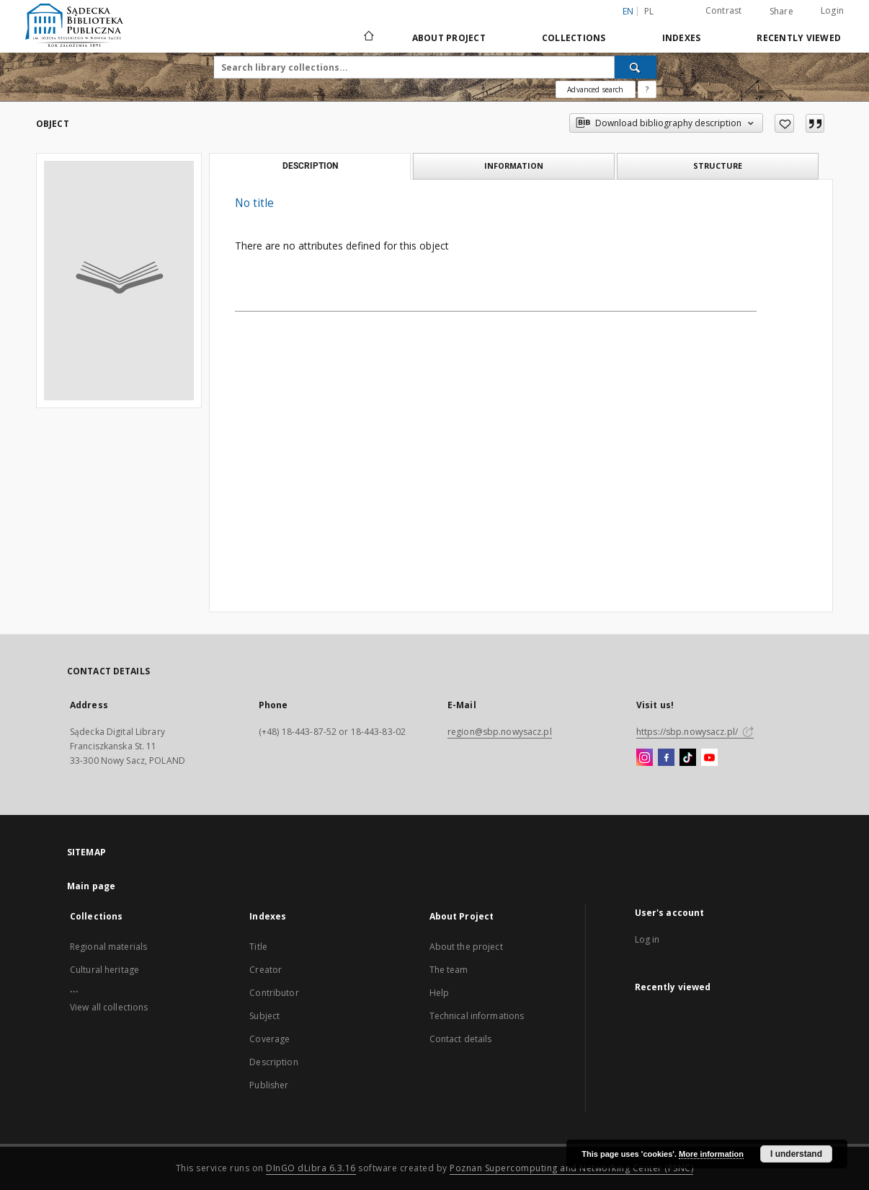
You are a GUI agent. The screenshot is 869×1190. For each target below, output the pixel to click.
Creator (265, 970)
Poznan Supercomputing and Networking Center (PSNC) (571, 1168)
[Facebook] (666, 758)
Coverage (269, 1039)
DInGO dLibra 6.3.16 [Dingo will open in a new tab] (311, 1168)
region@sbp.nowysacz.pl (499, 732)
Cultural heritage (104, 970)
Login (832, 10)
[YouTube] (709, 758)
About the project (466, 946)
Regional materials (108, 946)
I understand (796, 1154)
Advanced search (595, 89)
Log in (647, 939)
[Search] (635, 67)
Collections (574, 38)
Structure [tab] (717, 165)
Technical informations (477, 1016)
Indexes (681, 38)
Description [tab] (310, 166)
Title (258, 946)
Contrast (723, 10)
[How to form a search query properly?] (647, 89)
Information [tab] (513, 165)
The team (448, 970)
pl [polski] (649, 11)
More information (711, 1154)
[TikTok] (687, 758)
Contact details (460, 1039)
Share (781, 11)
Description (273, 1062)
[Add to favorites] (784, 123)
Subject (264, 1016)
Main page (91, 886)
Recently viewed (799, 38)
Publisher (268, 1085)
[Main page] (368, 37)
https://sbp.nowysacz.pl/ (695, 732)
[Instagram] (644, 758)
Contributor (273, 993)
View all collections (109, 1007)
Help (439, 993)
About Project (449, 38)
